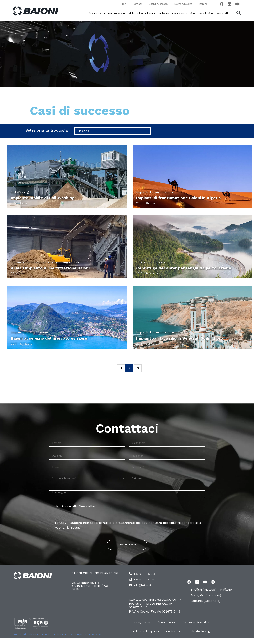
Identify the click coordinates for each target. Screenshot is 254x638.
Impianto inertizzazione (28, 262)
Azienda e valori (97, 13)
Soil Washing (20, 192)
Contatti (134, 4)
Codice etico (175, 631)
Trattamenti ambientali (158, 13)
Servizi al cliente (198, 13)
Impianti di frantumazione (155, 192)
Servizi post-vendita (218, 13)
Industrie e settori (180, 13)
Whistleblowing (201, 631)
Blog (119, 4)
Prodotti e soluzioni (136, 13)
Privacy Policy (142, 622)
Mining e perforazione (152, 262)
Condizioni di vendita (197, 622)
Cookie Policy (167, 622)
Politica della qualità (146, 631)
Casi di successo (156, 4)
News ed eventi (182, 4)
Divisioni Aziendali (116, 13)
